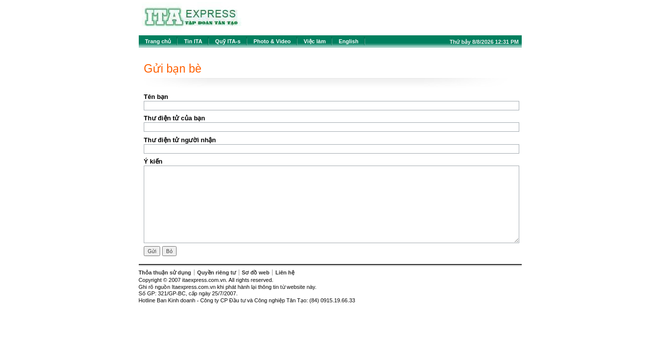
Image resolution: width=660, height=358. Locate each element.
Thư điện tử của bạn (174, 118)
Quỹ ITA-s (228, 41)
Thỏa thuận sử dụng (165, 272)
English (349, 41)
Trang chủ (158, 41)
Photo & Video (272, 41)
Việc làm (315, 41)
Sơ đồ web (256, 272)
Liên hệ (285, 272)
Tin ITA (193, 41)
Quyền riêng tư (216, 272)
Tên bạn (156, 96)
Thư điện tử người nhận (180, 140)
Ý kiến (153, 161)
